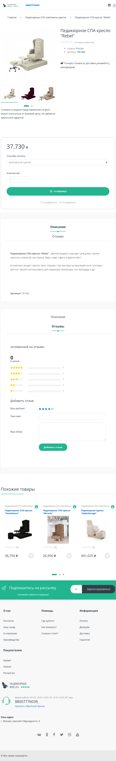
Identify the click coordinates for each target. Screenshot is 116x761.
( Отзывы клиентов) (84, 42)
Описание (58, 227)
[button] (26, 106)
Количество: (13, 173)
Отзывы (58, 236)
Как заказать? (48, 627)
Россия (79, 48)
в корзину (60, 191)
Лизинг (7, 666)
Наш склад (9, 627)
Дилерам (85, 627)
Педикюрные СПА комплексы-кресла (19, 507)
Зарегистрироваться (98, 589)
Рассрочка (9, 672)
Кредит (7, 660)
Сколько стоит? (49, 633)
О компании (10, 633)
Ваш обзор (16, 431)
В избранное (50, 202)
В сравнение (68, 202)
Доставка (85, 633)
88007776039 (32, 5)
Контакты (8, 620)
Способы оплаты (16, 156)
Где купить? (47, 620)
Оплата (84, 620)
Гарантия (85, 639)
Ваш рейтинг (17, 408)
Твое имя (15, 416)
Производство (11, 639)
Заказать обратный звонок (30, 706)
